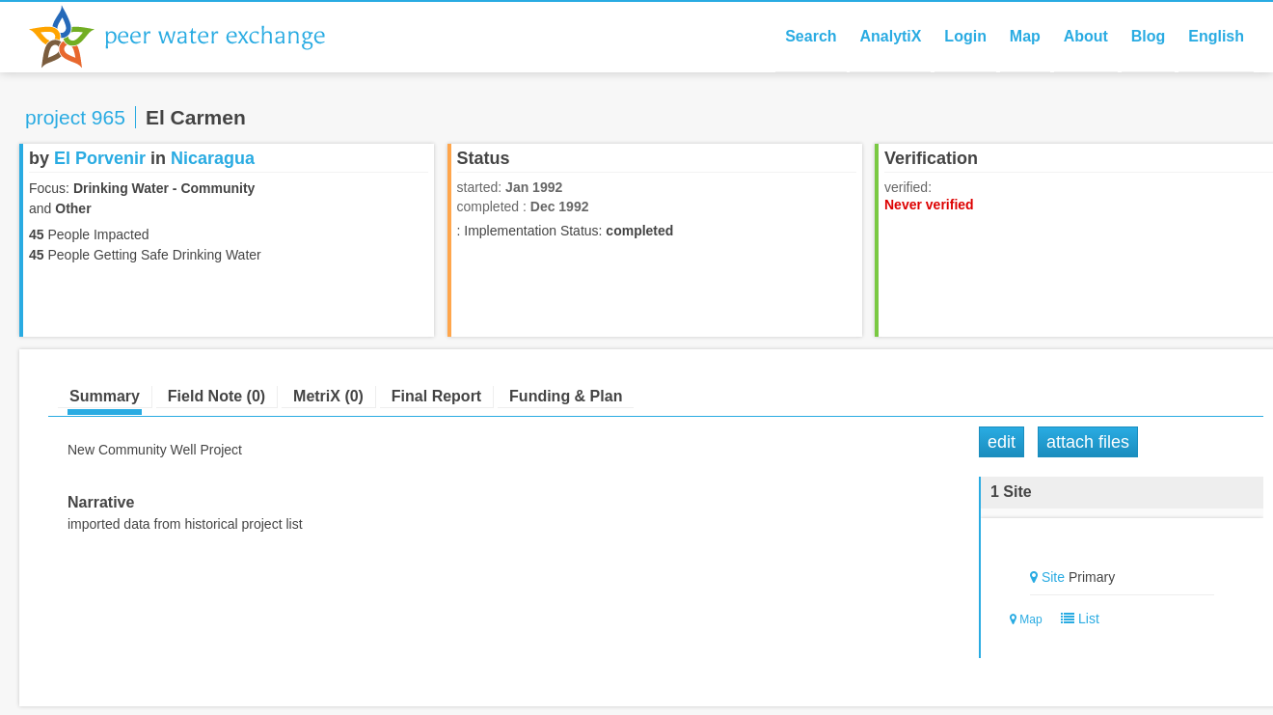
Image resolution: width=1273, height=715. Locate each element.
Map (1025, 36)
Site (1053, 577)
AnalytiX (890, 36)
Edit (1002, 442)
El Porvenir (100, 158)
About (1086, 36)
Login (965, 36)
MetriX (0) (328, 396)
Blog (1148, 36)
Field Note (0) (216, 396)
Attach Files (1087, 442)
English (1216, 36)
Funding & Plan (565, 396)
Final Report (436, 396)
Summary (104, 396)
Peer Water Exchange (192, 36)
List (1075, 618)
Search (810, 36)
